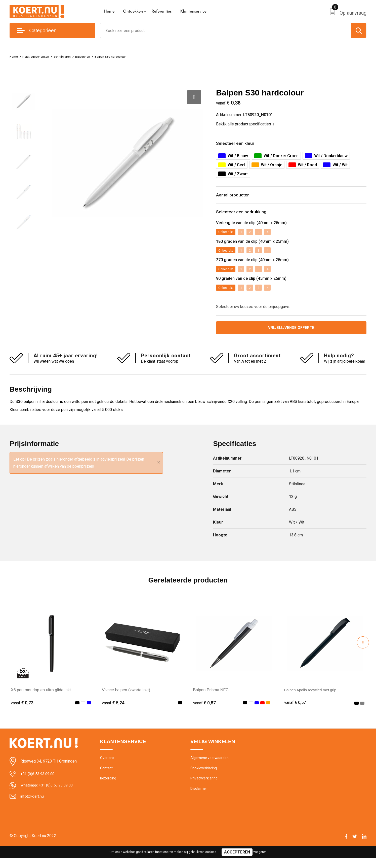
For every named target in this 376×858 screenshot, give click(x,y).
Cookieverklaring (204, 776)
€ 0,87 (204, 709)
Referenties (161, 12)
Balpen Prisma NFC (211, 697)
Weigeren (260, 852)
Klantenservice (193, 12)
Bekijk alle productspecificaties (245, 124)
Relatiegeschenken (39, 56)
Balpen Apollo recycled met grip (312, 697)
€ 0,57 (295, 709)
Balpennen (94, 56)
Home (109, 12)
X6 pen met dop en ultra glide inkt (41, 697)
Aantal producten (237, 198)
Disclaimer (198, 798)
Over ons (107, 765)
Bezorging (108, 787)
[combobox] (225, 30)
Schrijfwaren (70, 56)
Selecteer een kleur (239, 144)
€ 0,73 (22, 709)
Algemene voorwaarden (210, 765)
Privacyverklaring (204, 787)
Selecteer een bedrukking (247, 217)
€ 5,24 (113, 709)
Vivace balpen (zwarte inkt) (126, 697)
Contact (106, 776)
